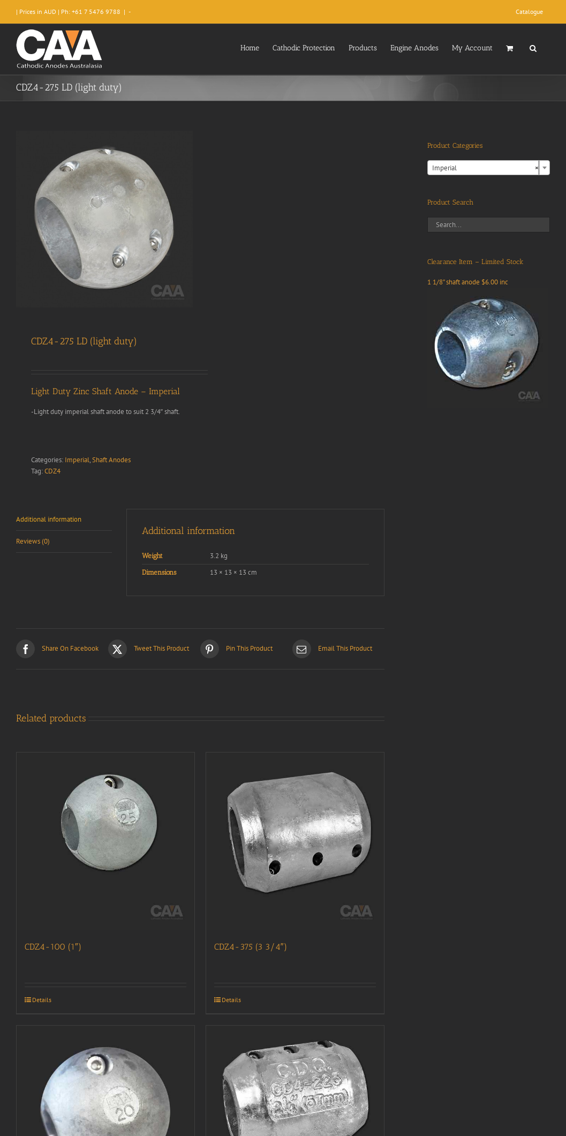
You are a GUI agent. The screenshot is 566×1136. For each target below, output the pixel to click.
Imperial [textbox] (485, 168)
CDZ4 (52, 471)
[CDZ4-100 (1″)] (105, 841)
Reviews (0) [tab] (33, 541)
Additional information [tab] (48, 519)
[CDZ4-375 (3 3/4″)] (295, 841)
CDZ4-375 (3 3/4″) (250, 947)
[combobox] (488, 167)
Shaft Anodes (111, 459)
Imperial (77, 459)
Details (41, 1000)
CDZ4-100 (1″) (53, 947)
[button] (533, 47)
